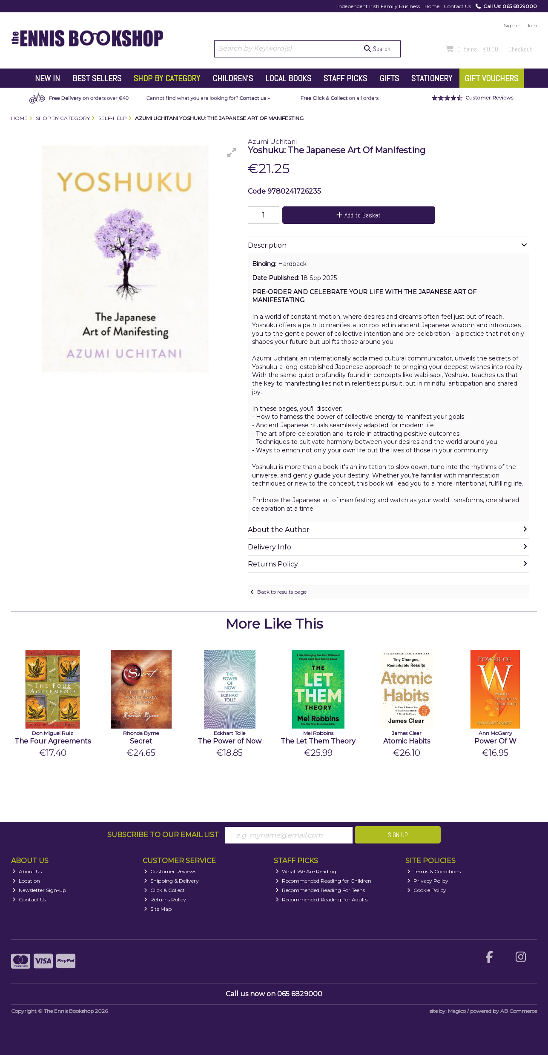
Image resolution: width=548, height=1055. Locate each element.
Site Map (158, 909)
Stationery (431, 78)
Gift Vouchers (491, 78)
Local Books (288, 78)
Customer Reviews (170, 871)
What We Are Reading (305, 871)
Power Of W (495, 741)
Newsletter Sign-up (39, 890)
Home (432, 6)
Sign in (512, 25)
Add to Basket (358, 215)
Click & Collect (164, 890)
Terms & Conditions (434, 871)
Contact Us (457, 6)
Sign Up (398, 834)
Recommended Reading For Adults (321, 899)
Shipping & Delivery (171, 881)
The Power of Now (229, 741)
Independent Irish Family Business (378, 6)
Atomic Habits (406, 741)
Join (532, 25)
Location (26, 881)
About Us (27, 871)
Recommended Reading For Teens (320, 890)
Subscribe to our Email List (163, 835)
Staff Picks (345, 78)
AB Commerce (518, 1011)
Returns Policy (165, 899)
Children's (232, 78)
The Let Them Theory (318, 741)
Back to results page (282, 592)
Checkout (520, 49)
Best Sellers (96, 78)
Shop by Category (167, 78)
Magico (457, 1011)
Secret (141, 741)
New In (47, 78)
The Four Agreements (52, 741)
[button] (232, 152)
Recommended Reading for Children (323, 881)
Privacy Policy (427, 881)
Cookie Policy (426, 890)
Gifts (389, 78)
